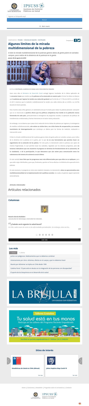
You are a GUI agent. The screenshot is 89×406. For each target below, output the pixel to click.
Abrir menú (44, 26)
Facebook (75, 40)
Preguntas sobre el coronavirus (54, 388)
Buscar (44, 20)
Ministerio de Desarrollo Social (33, 93)
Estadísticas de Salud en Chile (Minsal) (26, 368)
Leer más (44, 240)
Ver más (40, 375)
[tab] (13, 252)
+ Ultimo (22, 253)
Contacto (69, 388)
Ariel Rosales (41, 40)
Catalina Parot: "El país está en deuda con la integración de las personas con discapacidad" (41, 268)
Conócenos (30, 388)
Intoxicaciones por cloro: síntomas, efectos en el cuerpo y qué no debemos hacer (38, 260)
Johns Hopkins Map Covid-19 (56, 368)
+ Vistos (13, 253)
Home (24, 388)
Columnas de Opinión (30, 40)
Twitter (78, 40)
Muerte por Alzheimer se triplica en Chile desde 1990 (29, 264)
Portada (20, 40)
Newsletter (39, 388)
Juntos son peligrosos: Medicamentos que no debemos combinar (33, 256)
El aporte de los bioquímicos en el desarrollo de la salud (30, 272)
